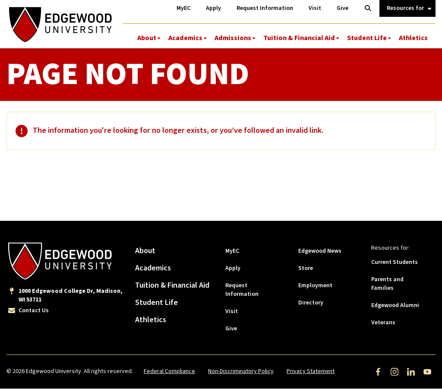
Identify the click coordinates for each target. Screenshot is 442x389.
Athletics (413, 38)
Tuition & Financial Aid (299, 38)
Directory (310, 303)
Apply (232, 268)
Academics (185, 38)
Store (305, 268)
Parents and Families (387, 284)
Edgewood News (319, 251)
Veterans (383, 323)
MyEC (232, 251)
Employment (315, 286)
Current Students (394, 262)
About (146, 38)
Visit (231, 311)
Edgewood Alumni (395, 305)
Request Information (242, 290)
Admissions (233, 38)
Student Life (367, 38)
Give (231, 329)
